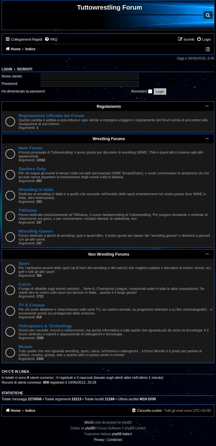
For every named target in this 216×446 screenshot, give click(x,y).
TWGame (28, 210)
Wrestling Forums (109, 139)
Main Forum (30, 148)
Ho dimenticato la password (23, 91)
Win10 (89, 422)
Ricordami (141, 91)
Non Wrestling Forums (108, 254)
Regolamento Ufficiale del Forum (51, 115)
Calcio (25, 284)
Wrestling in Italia (36, 189)
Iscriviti (24, 69)
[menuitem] (50, 39)
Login (7, 69)
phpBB (90, 428)
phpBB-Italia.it (122, 434)
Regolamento (109, 106)
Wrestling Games (36, 231)
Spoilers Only (32, 168)
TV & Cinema (31, 305)
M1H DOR (148, 399)
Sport (24, 263)
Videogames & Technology (45, 325)
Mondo (25, 346)
